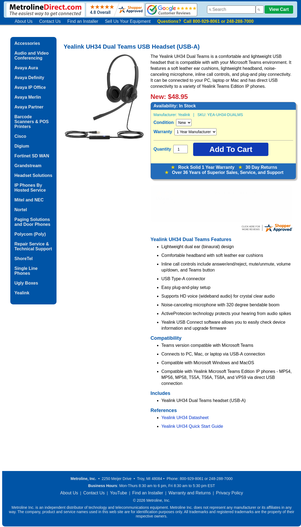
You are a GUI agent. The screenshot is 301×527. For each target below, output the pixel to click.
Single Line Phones (25, 271)
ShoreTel (23, 258)
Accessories (27, 43)
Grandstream (28, 165)
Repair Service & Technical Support (33, 246)
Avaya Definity (29, 77)
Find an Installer (82, 21)
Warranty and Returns (189, 493)
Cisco (20, 136)
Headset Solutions (33, 175)
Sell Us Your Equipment (127, 21)
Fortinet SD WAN (31, 156)
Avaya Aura (26, 68)
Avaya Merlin (27, 97)
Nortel (20, 209)
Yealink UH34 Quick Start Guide (192, 426)
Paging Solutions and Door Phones (32, 222)
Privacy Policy (229, 493)
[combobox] (231, 9)
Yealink (21, 293)
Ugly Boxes (26, 283)
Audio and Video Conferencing (31, 55)
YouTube (118, 493)
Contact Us (50, 21)
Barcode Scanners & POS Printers (31, 121)
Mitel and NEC (29, 200)
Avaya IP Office (30, 87)
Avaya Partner (28, 107)
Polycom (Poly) (30, 234)
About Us (24, 21)
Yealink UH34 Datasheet (185, 417)
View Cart (279, 9)
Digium (21, 146)
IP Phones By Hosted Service (30, 187)
